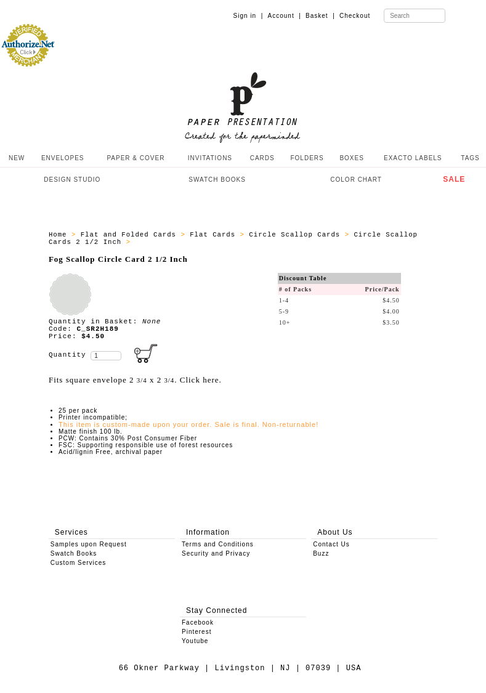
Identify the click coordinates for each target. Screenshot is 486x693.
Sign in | (248, 15)
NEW (15, 158)
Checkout (354, 15)
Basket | (320, 15)
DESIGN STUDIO (72, 179)
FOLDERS (306, 158)
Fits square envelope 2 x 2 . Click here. (135, 379)
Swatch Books (74, 553)
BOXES (351, 158)
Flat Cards (215, 234)
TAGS (470, 158)
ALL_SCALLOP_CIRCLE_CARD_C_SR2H (203, 242)
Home (60, 234)
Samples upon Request (89, 544)
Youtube (195, 641)
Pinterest (196, 631)
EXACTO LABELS (413, 158)
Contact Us (331, 544)
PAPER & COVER (135, 158)
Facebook (198, 622)
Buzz (321, 553)
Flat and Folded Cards (131, 234)
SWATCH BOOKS (217, 179)
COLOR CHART (356, 179)
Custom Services (79, 562)
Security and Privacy (216, 553)
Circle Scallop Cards (296, 234)
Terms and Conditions (218, 544)
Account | (284, 15)
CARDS (262, 158)
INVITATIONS (210, 158)
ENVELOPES (62, 158)
